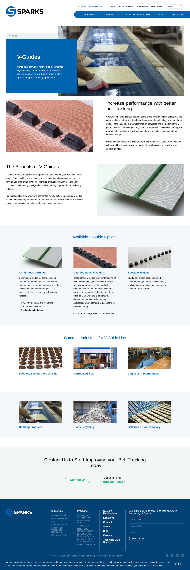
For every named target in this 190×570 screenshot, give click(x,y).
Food (53, 522)
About (121, 6)
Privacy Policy (101, 556)
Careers (129, 6)
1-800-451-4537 (112, 482)
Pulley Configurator (86, 544)
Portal (159, 6)
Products (111, 15)
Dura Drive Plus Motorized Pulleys (85, 535)
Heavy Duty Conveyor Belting (85, 530)
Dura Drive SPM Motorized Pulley (85, 540)
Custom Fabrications (138, 15)
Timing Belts (83, 526)
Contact (107, 522)
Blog (161, 15)
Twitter (177, 556)
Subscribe (138, 538)
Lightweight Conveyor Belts (84, 516)
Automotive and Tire (60, 515)
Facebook (167, 556)
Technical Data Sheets (145, 6)
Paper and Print (58, 535)
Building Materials (59, 518)
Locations (112, 6)
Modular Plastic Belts (84, 521)
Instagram (172, 556)
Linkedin (182, 556)
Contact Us (177, 15)
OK (179, 564)
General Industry (59, 525)
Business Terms (115, 556)
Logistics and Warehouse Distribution (57, 530)
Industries (90, 15)
